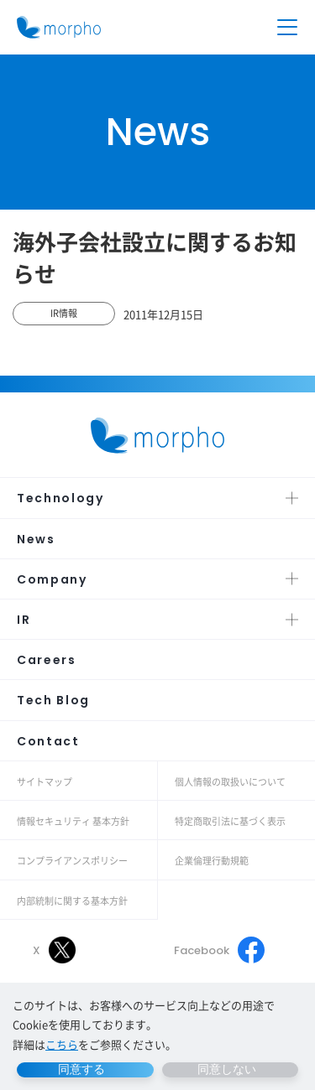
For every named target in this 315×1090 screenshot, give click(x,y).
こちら (61, 1044)
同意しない (226, 1069)
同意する (81, 1069)
